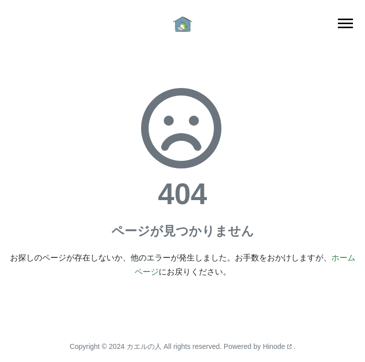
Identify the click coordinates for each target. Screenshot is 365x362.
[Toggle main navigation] (345, 23)
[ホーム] (182, 23)
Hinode (278, 346)
